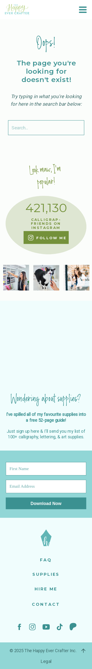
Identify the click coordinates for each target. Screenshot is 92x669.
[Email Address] (46, 486)
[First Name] (46, 468)
